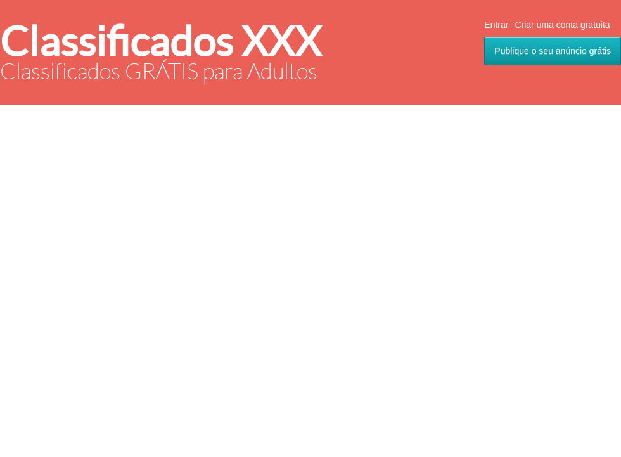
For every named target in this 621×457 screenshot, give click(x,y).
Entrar (496, 25)
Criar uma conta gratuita (562, 25)
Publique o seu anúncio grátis (552, 51)
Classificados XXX (160, 41)
